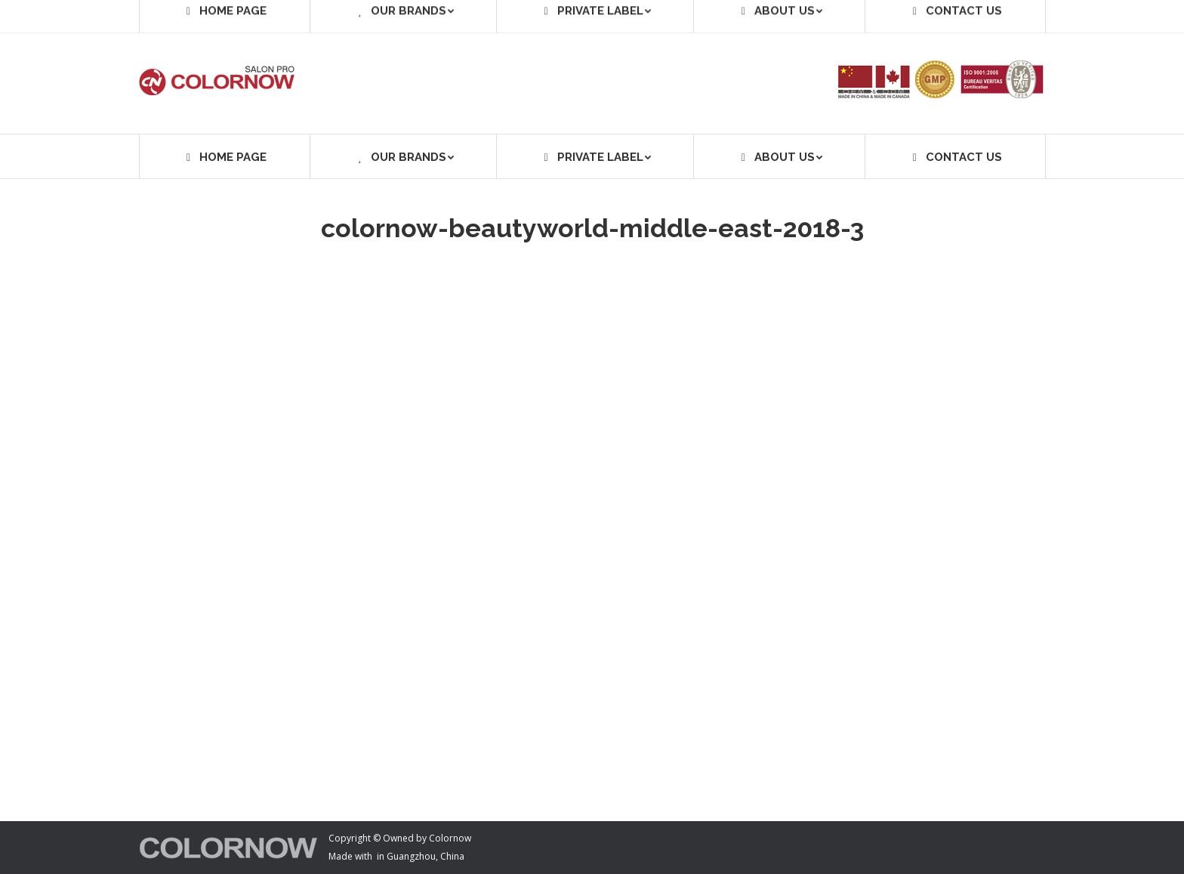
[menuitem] (224, 156)
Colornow (450, 838)
